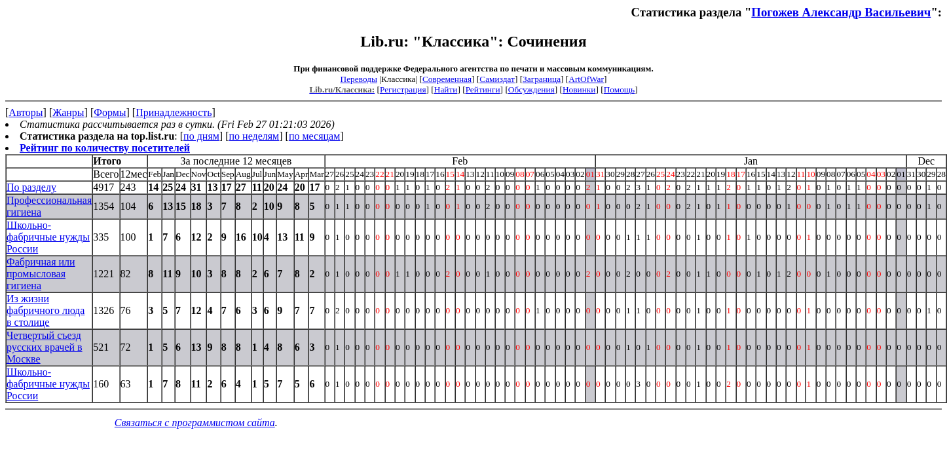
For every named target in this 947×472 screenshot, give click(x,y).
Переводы (359, 79)
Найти (446, 89)
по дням (201, 136)
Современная (447, 79)
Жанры (68, 112)
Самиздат (497, 79)
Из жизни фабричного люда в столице (45, 310)
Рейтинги (483, 89)
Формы (110, 112)
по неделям (254, 136)
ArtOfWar (586, 79)
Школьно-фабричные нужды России (48, 237)
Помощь (619, 89)
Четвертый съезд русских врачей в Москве (45, 347)
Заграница (542, 79)
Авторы (26, 112)
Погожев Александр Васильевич (841, 12)
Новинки (579, 89)
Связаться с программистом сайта (195, 422)
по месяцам (314, 136)
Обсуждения (531, 89)
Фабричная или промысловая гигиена (41, 273)
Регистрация (403, 89)
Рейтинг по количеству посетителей (105, 147)
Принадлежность (174, 112)
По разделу (31, 187)
